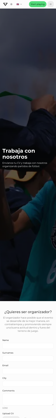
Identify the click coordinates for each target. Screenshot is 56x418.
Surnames (7, 352)
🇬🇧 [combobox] (20, 5)
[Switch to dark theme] (11, 4)
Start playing (38, 4)
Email (5, 365)
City (4, 378)
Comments (8, 390)
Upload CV (8, 413)
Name (5, 340)
